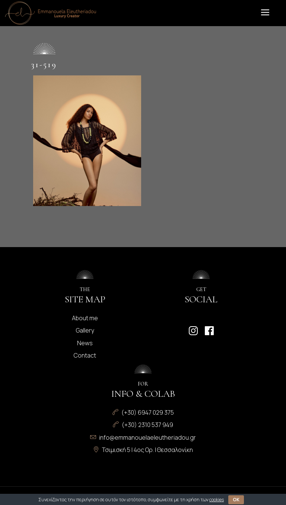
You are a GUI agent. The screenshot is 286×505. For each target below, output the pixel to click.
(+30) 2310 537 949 (147, 425)
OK (236, 499)
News (85, 343)
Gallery (85, 330)
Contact (85, 355)
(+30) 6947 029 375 (147, 412)
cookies (216, 499)
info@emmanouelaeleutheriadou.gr (147, 437)
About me (85, 318)
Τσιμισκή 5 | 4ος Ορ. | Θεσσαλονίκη (147, 450)
